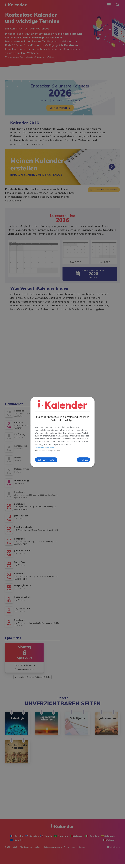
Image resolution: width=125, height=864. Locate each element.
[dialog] (62, 432)
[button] (62, 450)
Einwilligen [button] (79, 460)
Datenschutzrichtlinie (44, 447)
